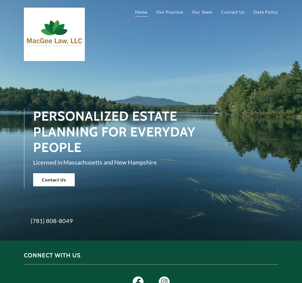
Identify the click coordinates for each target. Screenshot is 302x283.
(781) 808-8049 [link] (51, 220)
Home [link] (141, 11)
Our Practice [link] (169, 11)
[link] (54, 12)
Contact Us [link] (233, 11)
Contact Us (54, 179)
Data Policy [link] (266, 11)
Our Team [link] (202, 11)
